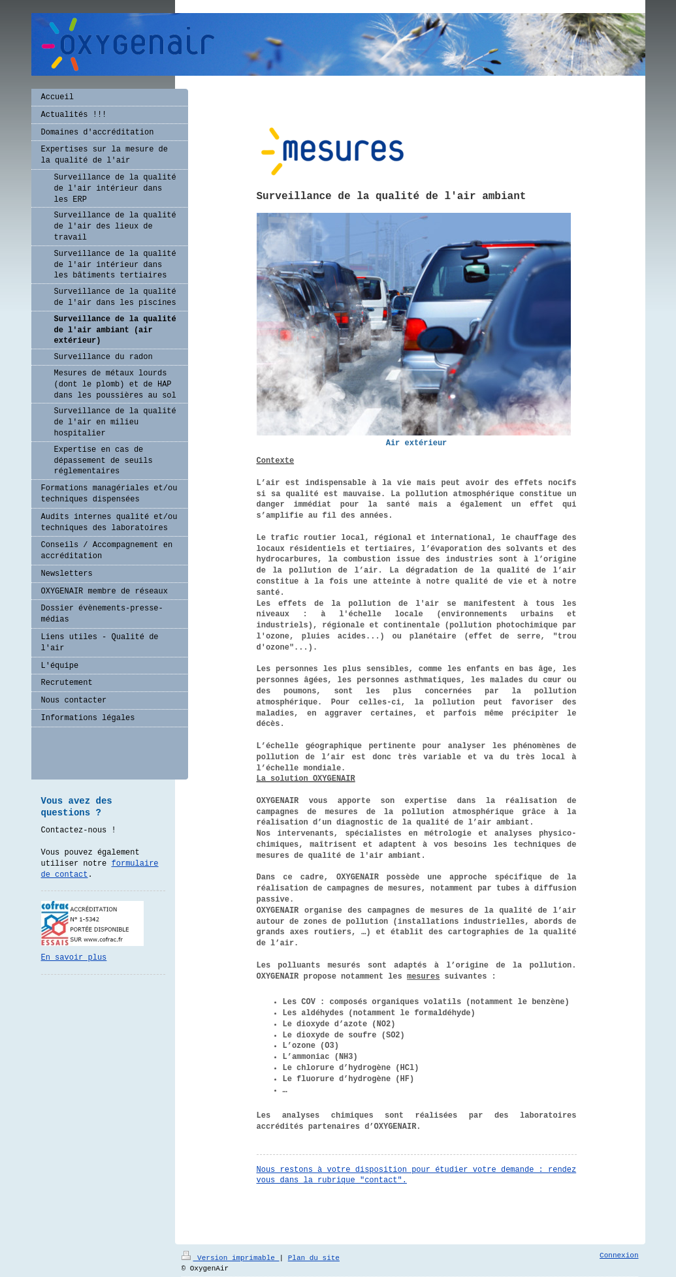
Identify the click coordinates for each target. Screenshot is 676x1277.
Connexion (619, 1255)
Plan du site (314, 1258)
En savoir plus (74, 957)
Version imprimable (231, 1258)
